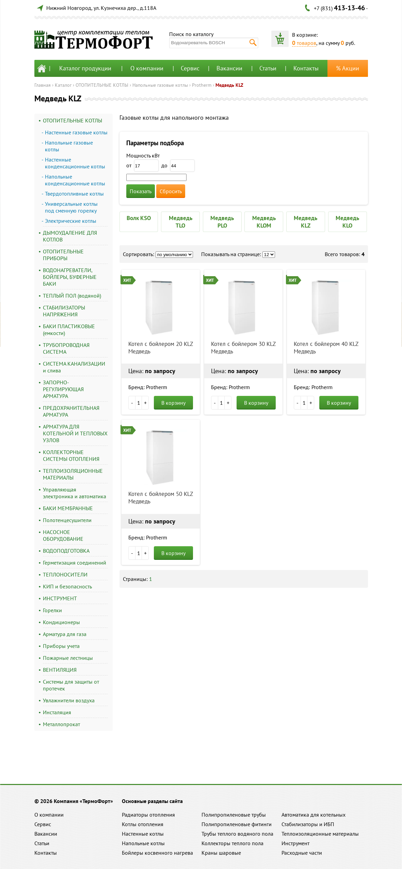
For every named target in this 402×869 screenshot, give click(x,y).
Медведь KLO (347, 221)
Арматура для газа (64, 634)
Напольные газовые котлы (160, 85)
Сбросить (171, 191)
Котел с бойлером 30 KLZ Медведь (243, 347)
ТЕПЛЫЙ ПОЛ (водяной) (72, 295)
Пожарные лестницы (68, 657)
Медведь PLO (222, 221)
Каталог (63, 85)
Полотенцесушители (67, 520)
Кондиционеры (61, 622)
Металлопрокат (61, 724)
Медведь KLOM (264, 221)
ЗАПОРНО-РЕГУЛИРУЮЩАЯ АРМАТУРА (63, 389)
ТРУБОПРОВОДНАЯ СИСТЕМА (66, 348)
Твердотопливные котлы (74, 193)
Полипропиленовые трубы (234, 814)
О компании (146, 68)
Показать (140, 191)
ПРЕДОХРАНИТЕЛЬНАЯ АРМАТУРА (71, 411)
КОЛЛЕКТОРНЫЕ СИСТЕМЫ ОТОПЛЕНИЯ (71, 455)
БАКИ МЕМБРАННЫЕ (68, 508)
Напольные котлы (143, 843)
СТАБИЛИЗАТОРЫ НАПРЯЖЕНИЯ (64, 311)
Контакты (306, 68)
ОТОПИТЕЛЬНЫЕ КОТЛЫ (102, 85)
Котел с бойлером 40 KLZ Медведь (326, 347)
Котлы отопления (142, 824)
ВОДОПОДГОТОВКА (66, 550)
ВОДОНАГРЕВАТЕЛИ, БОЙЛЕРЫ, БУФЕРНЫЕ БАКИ (70, 277)
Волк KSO (139, 218)
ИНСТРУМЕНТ (60, 598)
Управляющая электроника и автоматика (74, 493)
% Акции (347, 68)
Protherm (201, 85)
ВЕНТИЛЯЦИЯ (60, 669)
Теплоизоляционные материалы (320, 833)
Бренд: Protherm (147, 387)
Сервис (190, 68)
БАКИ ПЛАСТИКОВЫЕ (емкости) (69, 329)
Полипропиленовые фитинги (237, 824)
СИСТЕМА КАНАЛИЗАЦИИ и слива (74, 367)
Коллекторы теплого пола (232, 843)
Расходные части (302, 852)
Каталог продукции (85, 68)
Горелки (52, 610)
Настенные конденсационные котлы (75, 163)
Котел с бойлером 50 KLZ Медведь (160, 497)
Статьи (267, 68)
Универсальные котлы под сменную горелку (71, 207)
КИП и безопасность (67, 586)
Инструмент (295, 843)
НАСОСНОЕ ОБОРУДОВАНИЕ (63, 535)
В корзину (173, 402)
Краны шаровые (221, 852)
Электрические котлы (70, 220)
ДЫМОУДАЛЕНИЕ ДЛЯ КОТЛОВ (70, 236)
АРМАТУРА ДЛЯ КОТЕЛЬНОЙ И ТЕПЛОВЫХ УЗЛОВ (75, 433)
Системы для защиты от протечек (71, 685)
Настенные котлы (143, 833)
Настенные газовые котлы (76, 132)
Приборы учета (61, 645)
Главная (42, 85)
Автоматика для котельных (313, 814)
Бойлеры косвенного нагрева (157, 852)
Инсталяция (57, 712)
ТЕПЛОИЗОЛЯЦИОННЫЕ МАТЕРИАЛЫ (73, 474)
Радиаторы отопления (148, 814)
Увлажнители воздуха (69, 700)
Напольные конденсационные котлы (75, 180)
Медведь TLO (180, 221)
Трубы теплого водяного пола (237, 833)
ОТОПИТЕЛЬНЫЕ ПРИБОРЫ (63, 255)
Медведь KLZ (229, 85)
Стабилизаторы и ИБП (308, 824)
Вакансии (229, 68)
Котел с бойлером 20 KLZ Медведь (160, 347)
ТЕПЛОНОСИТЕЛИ (65, 574)
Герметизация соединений (74, 562)
